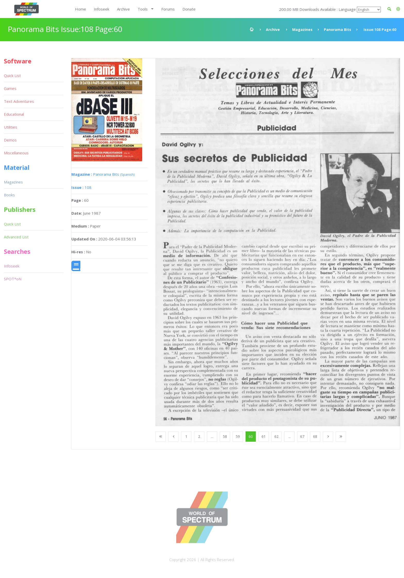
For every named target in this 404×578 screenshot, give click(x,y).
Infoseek (101, 9)
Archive (123, 9)
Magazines (302, 29)
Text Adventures (19, 101)
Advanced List (16, 236)
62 (276, 436)
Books (9, 194)
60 (251, 436)
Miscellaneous (16, 152)
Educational (14, 114)
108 (81, 187)
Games (10, 88)
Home (80, 9)
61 (264, 436)
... (212, 436)
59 (238, 436)
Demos (10, 140)
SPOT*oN (12, 278)
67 (302, 436)
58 (225, 436)
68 (315, 436)
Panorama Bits (337, 29)
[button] (398, 9)
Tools (143, 9)
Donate (189, 9)
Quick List (12, 75)
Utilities (10, 127)
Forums (168, 9)
